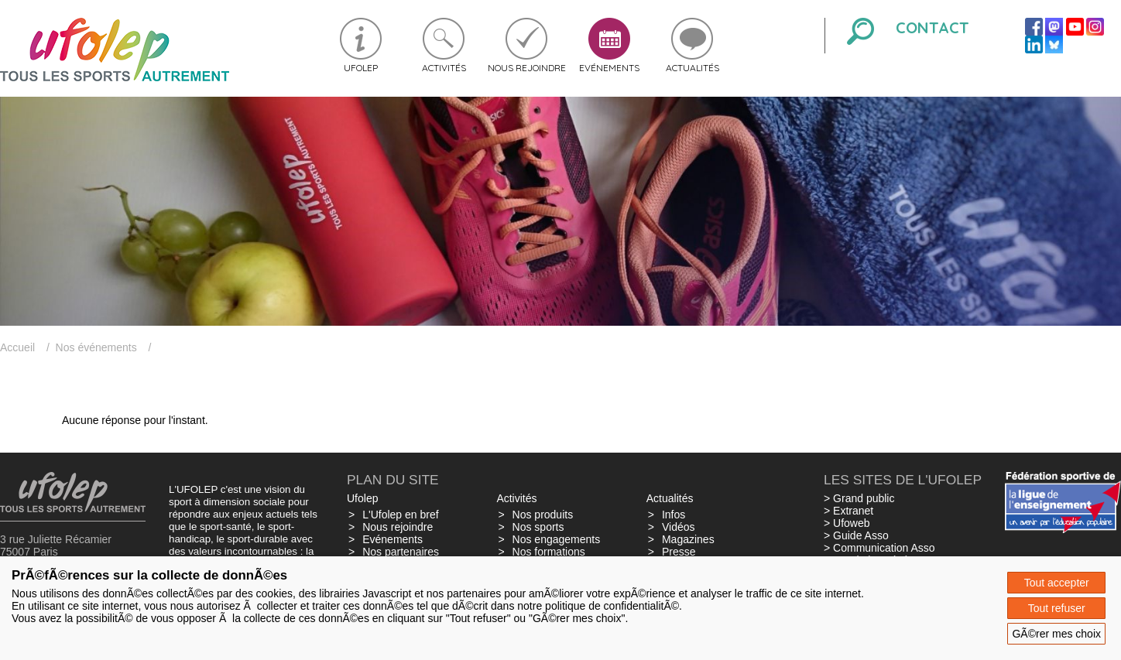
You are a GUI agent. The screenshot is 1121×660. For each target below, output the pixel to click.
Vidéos (678, 527)
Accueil (17, 347)
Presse (679, 551)
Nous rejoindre (527, 68)
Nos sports (538, 527)
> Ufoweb (847, 523)
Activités (444, 68)
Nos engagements (557, 539)
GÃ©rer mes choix (1056, 634)
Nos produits (543, 514)
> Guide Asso (856, 535)
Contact (932, 27)
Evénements (609, 68)
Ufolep (361, 68)
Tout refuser (1056, 608)
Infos (673, 514)
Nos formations (549, 551)
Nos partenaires (400, 551)
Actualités (692, 68)
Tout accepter (1056, 582)
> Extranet (848, 510)
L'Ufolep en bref (400, 514)
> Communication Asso (879, 548)
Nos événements (96, 347)
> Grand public (859, 498)
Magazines (688, 539)
